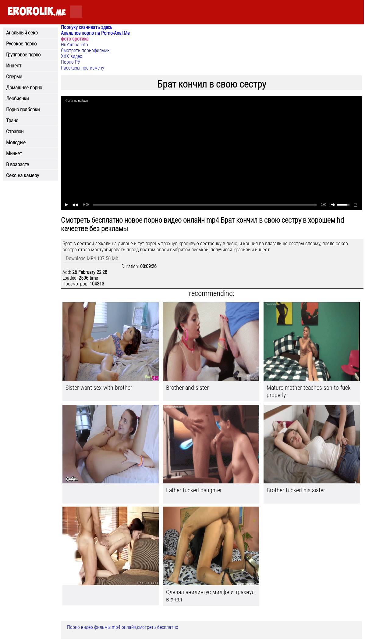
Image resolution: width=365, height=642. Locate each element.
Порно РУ (70, 62)
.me (37, 12)
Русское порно (21, 44)
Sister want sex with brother (99, 387)
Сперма (14, 77)
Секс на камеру (22, 175)
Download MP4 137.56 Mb (92, 258)
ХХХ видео (71, 56)
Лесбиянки (17, 98)
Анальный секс (22, 33)
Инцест (13, 66)
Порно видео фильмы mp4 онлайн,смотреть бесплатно (122, 627)
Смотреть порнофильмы (85, 50)
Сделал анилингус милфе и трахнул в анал (210, 595)
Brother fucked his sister (296, 490)
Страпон (14, 131)
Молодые (16, 142)
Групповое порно (23, 55)
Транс (12, 120)
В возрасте (17, 164)
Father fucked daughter (194, 490)
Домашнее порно (24, 87)
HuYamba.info (74, 45)
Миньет (14, 153)
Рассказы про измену (82, 68)
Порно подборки (23, 109)
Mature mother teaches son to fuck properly (309, 391)
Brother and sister (187, 387)
